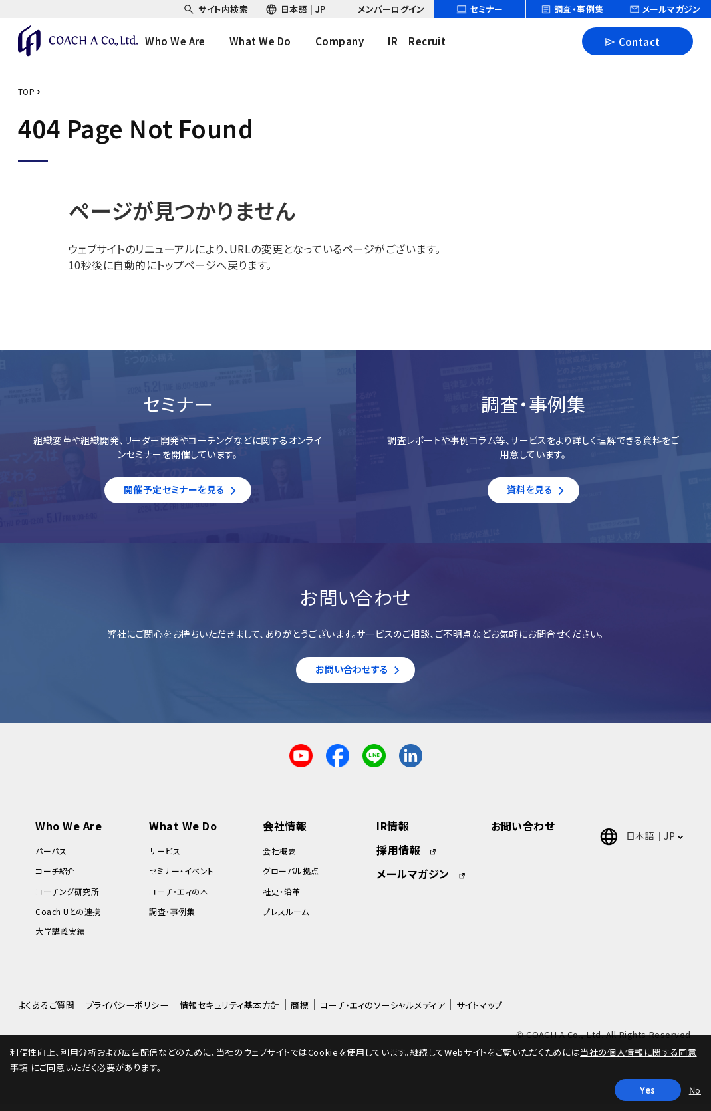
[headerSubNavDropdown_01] (215, 9)
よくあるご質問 (46, 1011)
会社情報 (285, 832)
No (695, 1090)
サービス (164, 857)
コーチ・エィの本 (178, 897)
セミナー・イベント (181, 877)
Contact (632, 41)
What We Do (183, 832)
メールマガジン (412, 880)
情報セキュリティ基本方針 (230, 1011)
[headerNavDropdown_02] (270, 41)
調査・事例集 (172, 918)
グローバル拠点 (291, 877)
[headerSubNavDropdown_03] (383, 9)
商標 (300, 1011)
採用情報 (398, 856)
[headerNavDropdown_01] (185, 41)
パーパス (51, 857)
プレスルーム (286, 918)
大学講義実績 (60, 937)
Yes (648, 1090)
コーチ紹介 (55, 877)
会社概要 (279, 857)
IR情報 (392, 832)
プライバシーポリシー (127, 1011)
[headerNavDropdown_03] (349, 41)
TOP (26, 91)
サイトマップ (479, 1011)
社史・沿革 (281, 897)
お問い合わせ (523, 832)
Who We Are (68, 832)
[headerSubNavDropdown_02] (295, 9)
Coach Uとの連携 (67, 918)
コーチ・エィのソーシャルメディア (383, 1011)
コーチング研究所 (67, 897)
